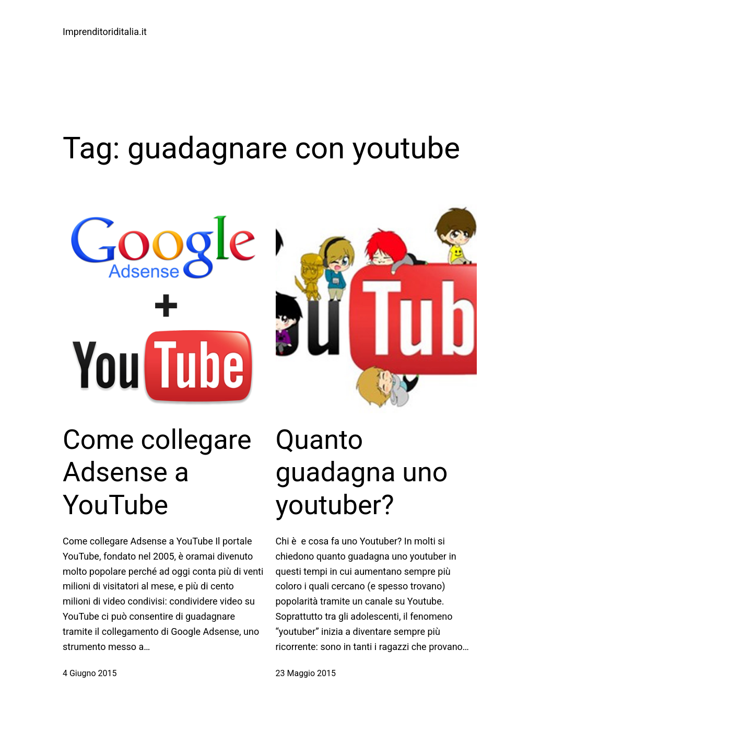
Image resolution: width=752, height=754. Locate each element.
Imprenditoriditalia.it (105, 31)
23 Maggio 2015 (306, 673)
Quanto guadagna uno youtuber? (362, 472)
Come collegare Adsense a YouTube (157, 472)
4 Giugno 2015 (89, 673)
